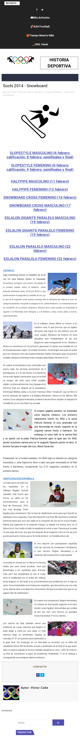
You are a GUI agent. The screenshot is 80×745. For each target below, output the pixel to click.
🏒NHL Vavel (40, 44)
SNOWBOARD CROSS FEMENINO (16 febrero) (39, 197)
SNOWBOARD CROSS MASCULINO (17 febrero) (40, 207)
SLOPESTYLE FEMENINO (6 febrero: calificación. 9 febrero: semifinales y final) (40, 167)
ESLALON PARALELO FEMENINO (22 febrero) (40, 259)
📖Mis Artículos (40, 17)
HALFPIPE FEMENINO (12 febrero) (40, 189)
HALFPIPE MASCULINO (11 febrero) (40, 181)
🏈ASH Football (40, 26)
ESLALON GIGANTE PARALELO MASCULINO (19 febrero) (40, 220)
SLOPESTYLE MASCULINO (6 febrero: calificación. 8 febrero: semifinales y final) (40, 155)
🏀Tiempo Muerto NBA (40, 35)
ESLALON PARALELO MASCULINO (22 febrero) (40, 248)
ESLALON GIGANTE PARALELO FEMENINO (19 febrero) (40, 232)
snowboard (8, 95)
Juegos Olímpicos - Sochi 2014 (60, 92)
